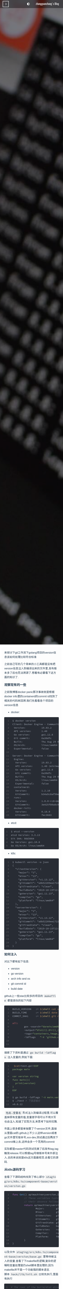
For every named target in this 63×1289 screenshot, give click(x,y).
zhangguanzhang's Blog (47, 4)
